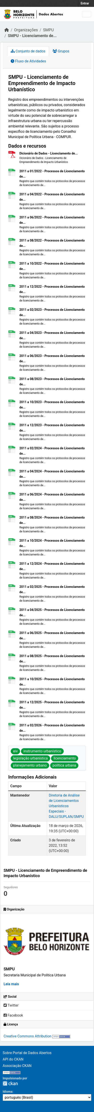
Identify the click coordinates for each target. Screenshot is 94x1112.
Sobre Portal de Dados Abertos (27, 1053)
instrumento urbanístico (42, 751)
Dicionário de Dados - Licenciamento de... (48, 153)
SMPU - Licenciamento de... (32, 36)
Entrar (85, 3)
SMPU (48, 30)
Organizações (26, 30)
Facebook (13, 1015)
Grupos (61, 51)
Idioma (7, 1091)
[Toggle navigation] (86, 14)
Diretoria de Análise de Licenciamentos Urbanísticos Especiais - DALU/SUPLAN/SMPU (66, 806)
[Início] (6, 30)
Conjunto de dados (28, 51)
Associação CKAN (17, 1066)
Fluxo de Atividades (28, 61)
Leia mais (11, 984)
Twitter (11, 1005)
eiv (15, 751)
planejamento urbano (30, 765)
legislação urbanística (30, 758)
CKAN (10, 1083)
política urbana (64, 765)
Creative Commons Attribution (27, 1036)
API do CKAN (13, 1059)
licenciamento (64, 758)
